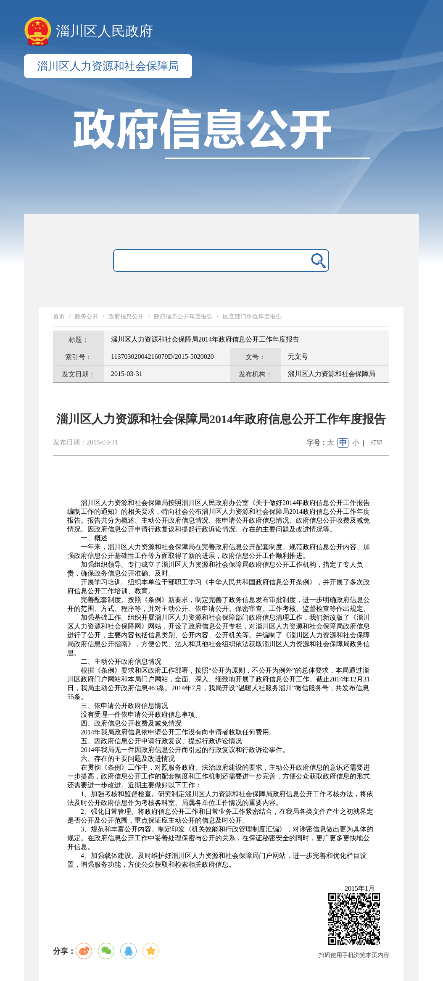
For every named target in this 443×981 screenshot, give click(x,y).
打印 (376, 442)
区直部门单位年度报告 (252, 316)
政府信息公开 (126, 316)
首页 (59, 316)
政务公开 (86, 316)
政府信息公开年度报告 (183, 316)
